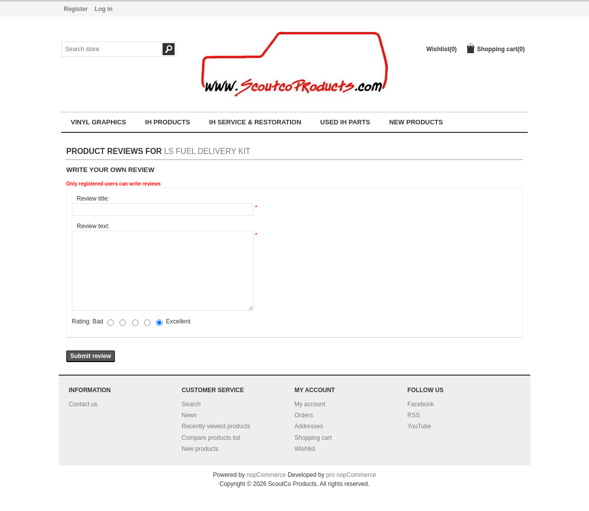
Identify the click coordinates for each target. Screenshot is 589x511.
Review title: (93, 198)
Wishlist (304, 448)
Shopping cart (313, 437)
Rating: (81, 321)
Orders (303, 415)
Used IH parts (345, 122)
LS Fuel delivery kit (207, 151)
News (189, 415)
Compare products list (211, 437)
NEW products (416, 122)
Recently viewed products (216, 426)
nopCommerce (266, 474)
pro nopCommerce (351, 474)
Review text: (93, 226)
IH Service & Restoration (255, 122)
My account (309, 404)
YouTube (419, 426)
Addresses (308, 426)
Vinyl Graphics (98, 122)
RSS (413, 415)
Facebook (420, 404)
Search (191, 404)
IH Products (167, 122)
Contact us (83, 404)
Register (76, 9)
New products (200, 448)
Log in (103, 9)
